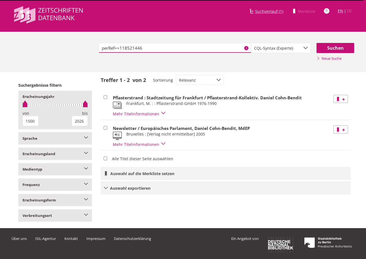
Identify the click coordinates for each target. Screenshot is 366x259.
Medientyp (55, 169)
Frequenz (55, 184)
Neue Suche (329, 58)
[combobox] (281, 48)
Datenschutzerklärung (132, 238)
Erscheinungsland (55, 153)
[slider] (55, 104)
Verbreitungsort (55, 215)
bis (85, 113)
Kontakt (71, 238)
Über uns (19, 238)
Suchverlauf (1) (269, 11)
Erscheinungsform (55, 200)
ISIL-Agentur (45, 238)
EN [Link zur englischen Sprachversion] (340, 10)
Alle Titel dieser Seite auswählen (142, 158)
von (26, 113)
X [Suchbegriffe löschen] (246, 48)
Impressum (95, 238)
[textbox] (175, 48)
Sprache (55, 138)
